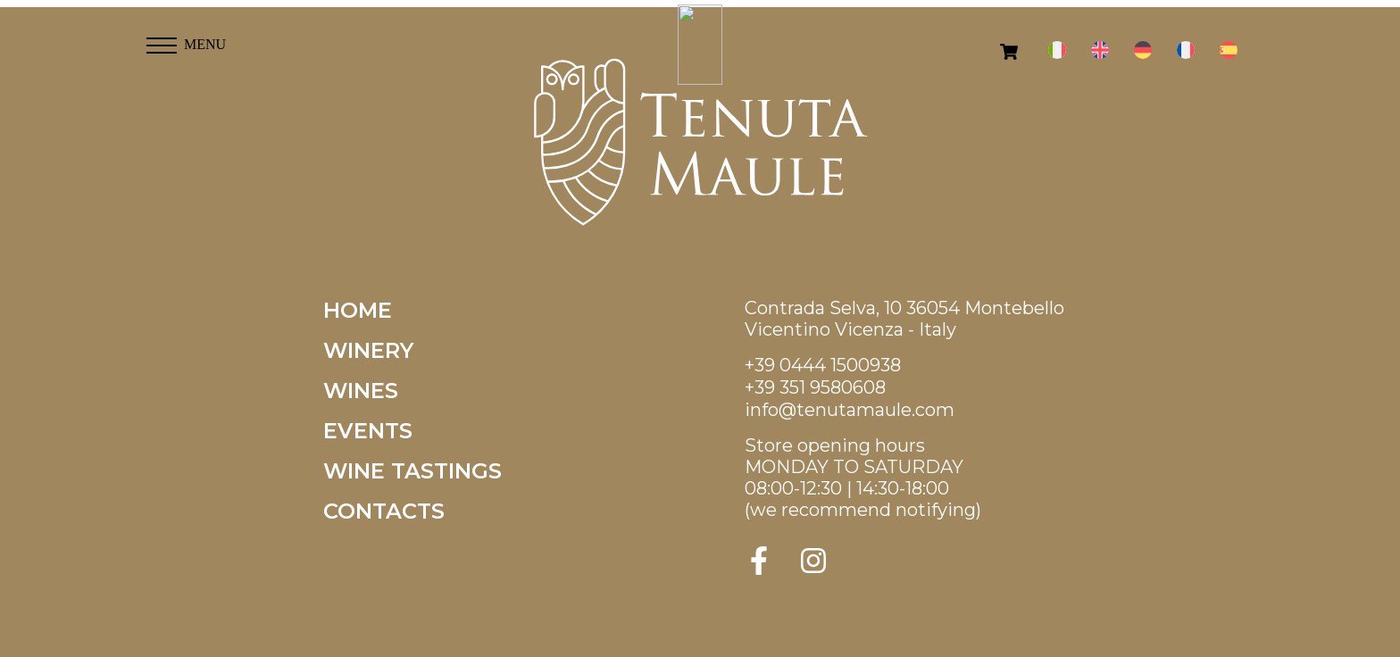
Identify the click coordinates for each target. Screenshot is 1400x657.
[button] (161, 40)
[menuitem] (1057, 50)
